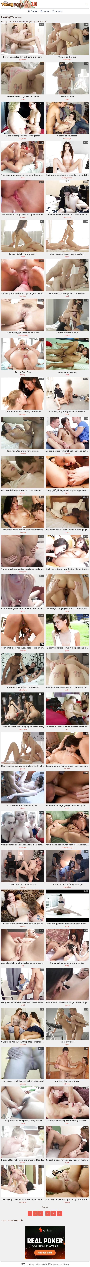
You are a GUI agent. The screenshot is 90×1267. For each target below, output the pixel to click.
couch (67, 335)
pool (67, 650)
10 (59, 1213)
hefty (67, 966)
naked (67, 454)
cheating (23, 690)
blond (23, 611)
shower (23, 1044)
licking (23, 217)
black (67, 532)
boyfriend (67, 60)
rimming (22, 1202)
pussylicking (67, 178)
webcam (67, 217)
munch (67, 769)
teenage (22, 296)
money (23, 454)
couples (23, 650)
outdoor (23, 532)
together (22, 138)
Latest (44, 11)
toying (22, 375)
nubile (22, 1163)
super (67, 926)
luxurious (22, 414)
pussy (22, 493)
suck (67, 1163)
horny (67, 493)
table (67, 257)
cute (67, 808)
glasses (23, 1084)
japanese (23, 729)
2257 (23, 1264)
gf (67, 729)
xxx (23, 966)
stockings (67, 138)
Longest (57, 11)
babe (23, 257)
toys (67, 99)
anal (23, 1005)
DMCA (31, 1264)
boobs (67, 1202)
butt (67, 296)
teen (23, 178)
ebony (22, 808)
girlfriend (22, 60)
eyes (67, 1044)
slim (67, 1123)
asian (67, 1005)
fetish (67, 414)
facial (67, 572)
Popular (33, 11)
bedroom (23, 572)
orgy (23, 99)
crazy (23, 1123)
